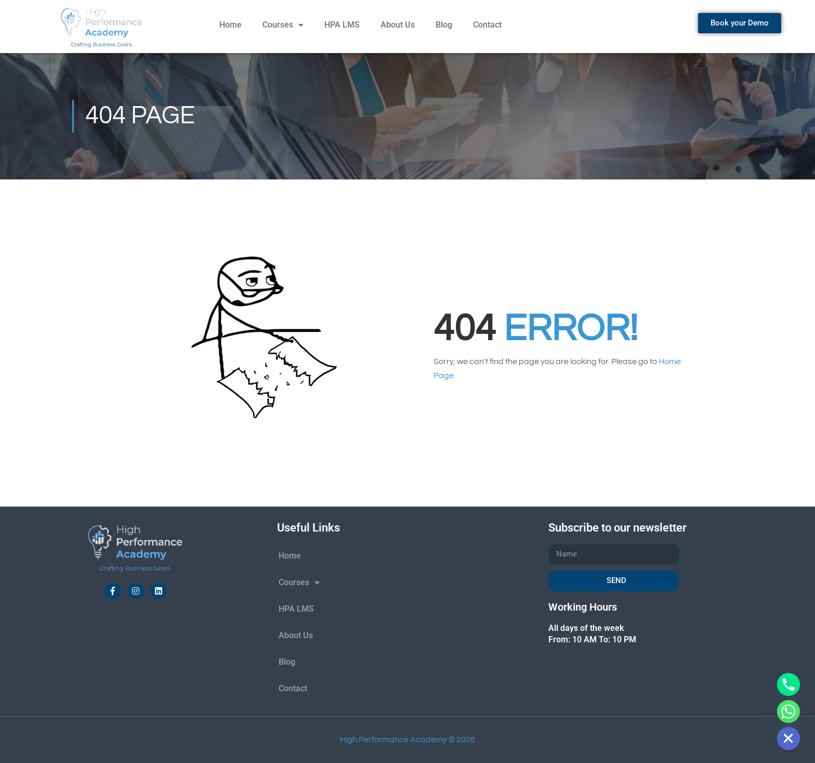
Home (230, 25)
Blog (444, 25)
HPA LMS (342, 25)
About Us (397, 25)
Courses (283, 25)
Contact (487, 25)
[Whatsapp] (788, 711)
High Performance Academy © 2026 (407, 739)
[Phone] (788, 684)
